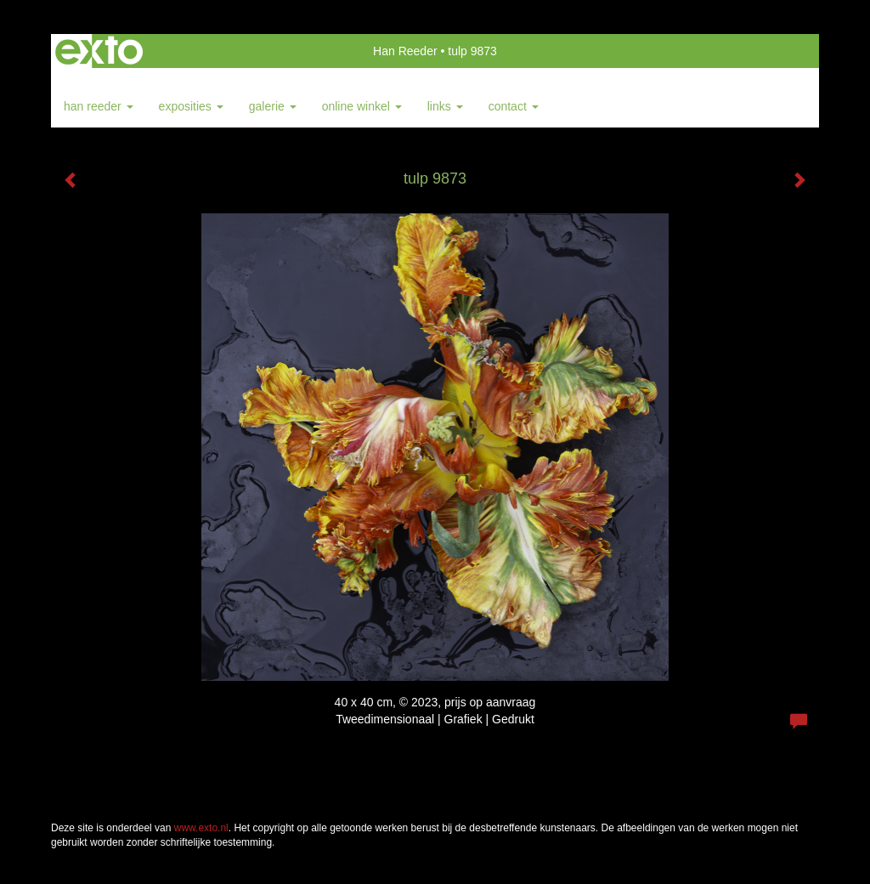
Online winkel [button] (362, 106)
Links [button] (445, 106)
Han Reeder (405, 51)
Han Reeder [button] (98, 106)
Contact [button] (514, 106)
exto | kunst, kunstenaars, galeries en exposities (99, 51)
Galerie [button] (273, 106)
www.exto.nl (201, 828)
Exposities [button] (191, 106)
